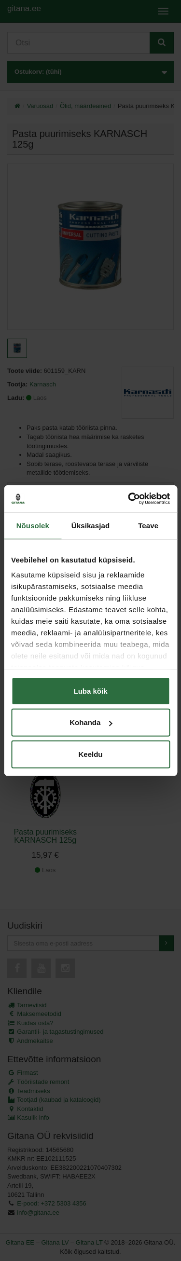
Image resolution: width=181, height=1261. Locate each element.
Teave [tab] (148, 525)
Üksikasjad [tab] (90, 525)
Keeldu (90, 754)
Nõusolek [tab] (32, 525)
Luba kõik (90, 690)
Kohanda (91, 722)
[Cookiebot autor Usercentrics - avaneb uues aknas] (129, 499)
